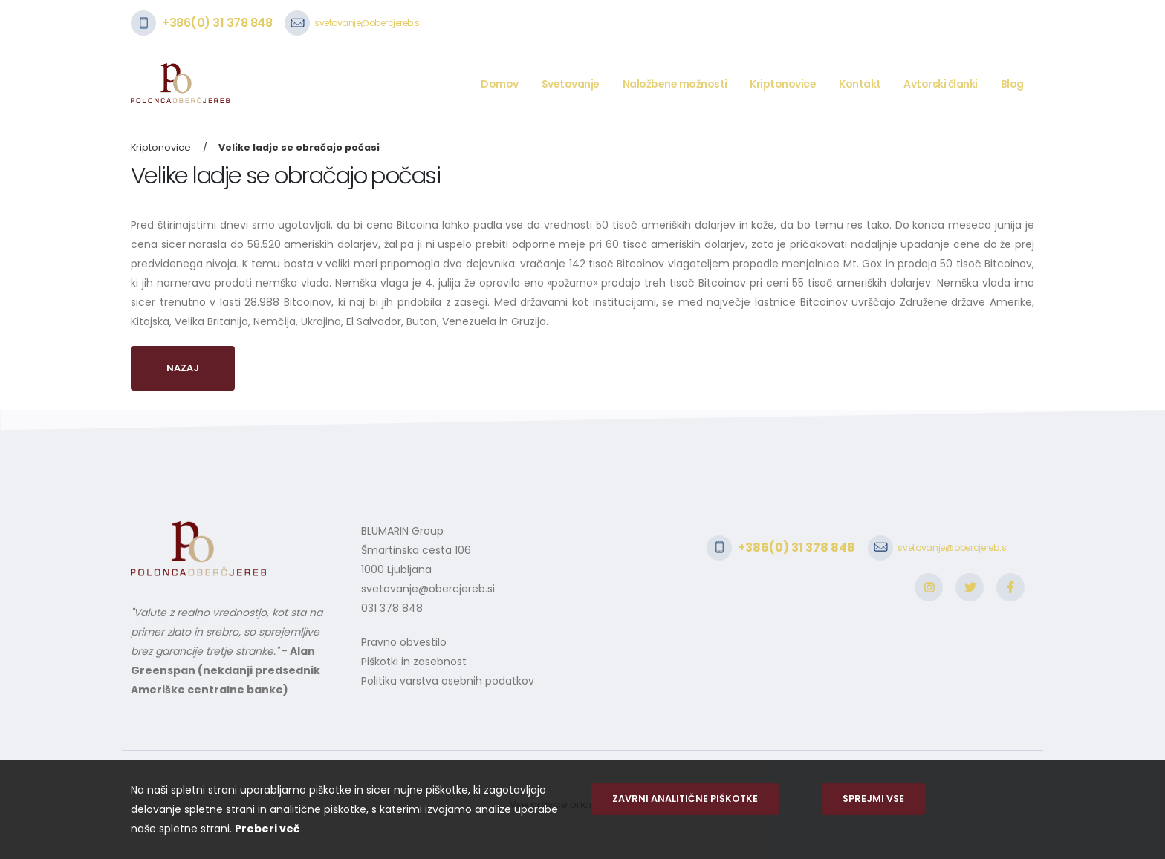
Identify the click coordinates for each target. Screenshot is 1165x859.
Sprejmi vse (873, 798)
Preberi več (267, 828)
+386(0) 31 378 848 (217, 22)
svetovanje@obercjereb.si (367, 22)
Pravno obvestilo (404, 642)
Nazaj (182, 368)
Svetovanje (571, 83)
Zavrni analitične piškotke (685, 798)
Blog (1012, 83)
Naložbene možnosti (675, 83)
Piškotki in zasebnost (414, 661)
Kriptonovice (783, 83)
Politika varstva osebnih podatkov (447, 680)
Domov (500, 83)
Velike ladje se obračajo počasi (299, 147)
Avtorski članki (940, 83)
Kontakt (860, 83)
